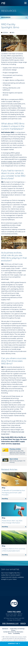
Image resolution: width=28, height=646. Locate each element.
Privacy (13, 630)
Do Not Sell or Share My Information (13, 632)
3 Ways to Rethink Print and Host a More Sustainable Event (13, 550)
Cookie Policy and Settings (17, 628)
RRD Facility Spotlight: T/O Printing (14, 460)
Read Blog (14, 498)
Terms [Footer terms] (9, 633)
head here (16, 444)
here (17, 439)
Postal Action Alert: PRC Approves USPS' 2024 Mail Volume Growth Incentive (14, 451)
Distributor (5, 628)
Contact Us (13, 643)
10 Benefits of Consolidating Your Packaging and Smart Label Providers (13, 493)
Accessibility (16, 633)
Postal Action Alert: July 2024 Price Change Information (12, 522)
